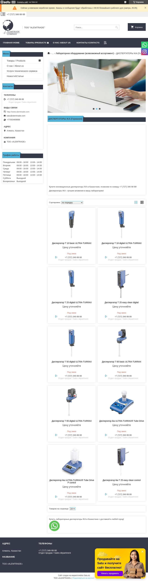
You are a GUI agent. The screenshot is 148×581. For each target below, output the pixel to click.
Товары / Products (16, 60)
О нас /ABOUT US (62, 43)
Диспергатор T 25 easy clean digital (122, 302)
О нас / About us (15, 66)
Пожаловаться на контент (83, 578)
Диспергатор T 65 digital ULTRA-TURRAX (72, 421)
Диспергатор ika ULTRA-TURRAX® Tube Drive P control (71, 481)
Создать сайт (22, 2)
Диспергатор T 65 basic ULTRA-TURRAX (121, 361)
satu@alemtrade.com (16, 116)
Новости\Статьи (15, 76)
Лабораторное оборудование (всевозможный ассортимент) (85, 53)
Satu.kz (87, 575)
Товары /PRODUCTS (36, 43)
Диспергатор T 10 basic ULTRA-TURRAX (71, 243)
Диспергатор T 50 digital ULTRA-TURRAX (72, 361)
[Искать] (116, 27)
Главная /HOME (11, 43)
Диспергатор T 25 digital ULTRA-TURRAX (72, 302)
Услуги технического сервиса (22, 71)
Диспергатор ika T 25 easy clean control (121, 480)
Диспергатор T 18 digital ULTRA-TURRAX (122, 243)
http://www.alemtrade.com (18, 112)
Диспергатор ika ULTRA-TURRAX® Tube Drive (121, 421)
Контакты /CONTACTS (88, 43)
